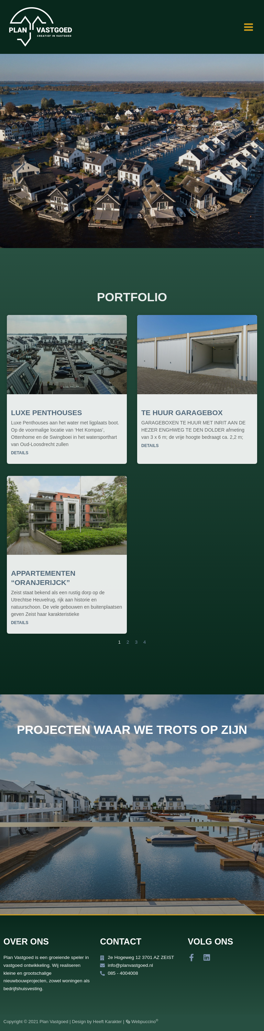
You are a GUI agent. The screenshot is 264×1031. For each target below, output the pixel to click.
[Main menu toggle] (248, 27)
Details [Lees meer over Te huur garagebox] (149, 445)
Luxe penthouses (46, 413)
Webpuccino (144, 1021)
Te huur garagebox (182, 413)
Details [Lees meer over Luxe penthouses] (19, 452)
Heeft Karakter (107, 1021)
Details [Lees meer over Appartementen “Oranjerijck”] (19, 622)
